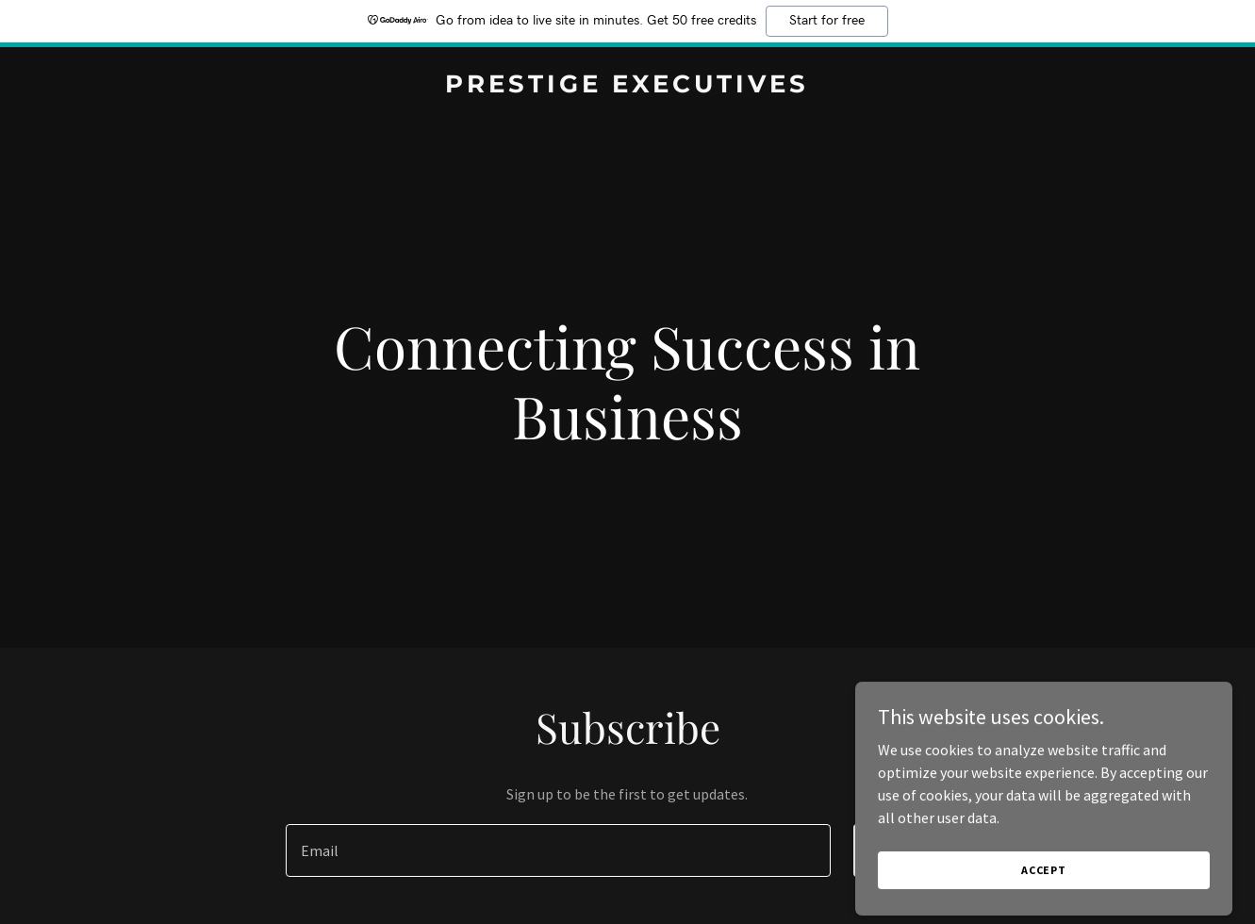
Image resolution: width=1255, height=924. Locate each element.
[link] (627, 86)
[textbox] (558, 850)
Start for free (827, 20)
